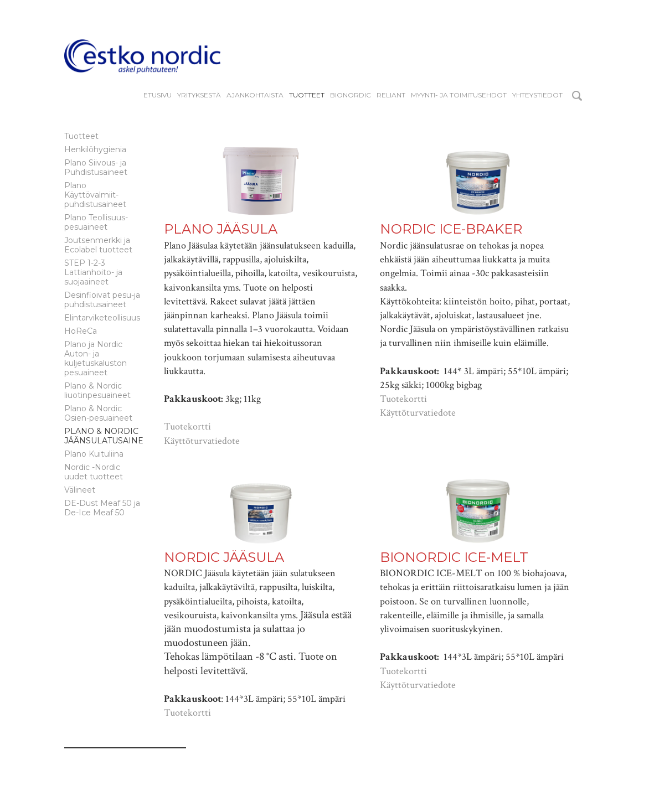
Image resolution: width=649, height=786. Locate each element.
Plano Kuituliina (93, 454)
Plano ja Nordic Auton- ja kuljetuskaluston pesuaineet (95, 358)
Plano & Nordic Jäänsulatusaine (103, 436)
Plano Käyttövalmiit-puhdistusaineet (95, 194)
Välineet (79, 490)
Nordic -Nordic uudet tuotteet (93, 472)
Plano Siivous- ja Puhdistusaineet (95, 167)
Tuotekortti (187, 426)
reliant (391, 95)
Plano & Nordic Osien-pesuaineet (98, 413)
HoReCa (80, 331)
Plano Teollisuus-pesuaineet (96, 222)
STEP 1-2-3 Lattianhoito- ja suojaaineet (93, 272)
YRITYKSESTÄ (199, 95)
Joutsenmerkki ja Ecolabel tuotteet (98, 245)
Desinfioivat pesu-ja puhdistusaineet (102, 299)
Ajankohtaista (255, 95)
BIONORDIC (350, 95)
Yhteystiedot (537, 95)
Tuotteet (306, 95)
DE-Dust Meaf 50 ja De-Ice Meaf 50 (102, 508)
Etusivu (157, 95)
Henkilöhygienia (95, 149)
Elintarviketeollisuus (102, 318)
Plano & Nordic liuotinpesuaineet (97, 390)
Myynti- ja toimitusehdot (459, 95)
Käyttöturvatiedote (202, 441)
